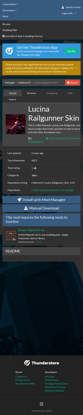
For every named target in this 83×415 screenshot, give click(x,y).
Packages (10, 82)
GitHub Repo (51, 380)
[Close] (76, 68)
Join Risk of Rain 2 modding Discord (23, 36)
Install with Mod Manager (41, 199)
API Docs (50, 376)
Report (72, 82)
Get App (71, 51)
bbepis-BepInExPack (31, 230)
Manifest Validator (55, 390)
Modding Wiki (10, 30)
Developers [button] (9, 10)
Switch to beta (71, 7)
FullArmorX (24, 82)
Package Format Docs (56, 383)
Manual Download (41, 208)
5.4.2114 (38, 242)
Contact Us (21, 376)
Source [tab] (12, 99)
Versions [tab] (31, 93)
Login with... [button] (68, 13)
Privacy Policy (22, 380)
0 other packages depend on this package (52, 190)
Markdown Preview (55, 387)
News (5, 16)
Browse (6, 24)
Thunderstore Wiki (25, 383)
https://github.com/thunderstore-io (64, 138)
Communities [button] (9, 4)
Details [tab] (13, 93)
